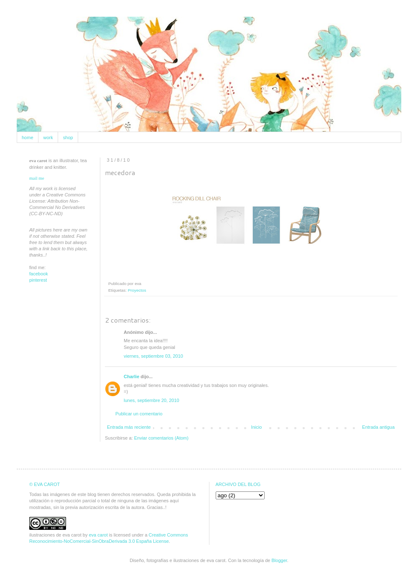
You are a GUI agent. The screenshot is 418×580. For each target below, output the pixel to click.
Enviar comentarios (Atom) (161, 437)
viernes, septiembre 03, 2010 (153, 356)
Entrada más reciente (129, 427)
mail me (36, 178)
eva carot (98, 534)
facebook (38, 273)
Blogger (279, 560)
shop (68, 137)
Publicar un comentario (139, 413)
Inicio (256, 427)
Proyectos (137, 290)
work (48, 137)
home (27, 137)
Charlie (131, 376)
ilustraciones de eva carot (55, 534)
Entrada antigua (378, 427)
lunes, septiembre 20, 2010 (151, 400)
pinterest (38, 279)
